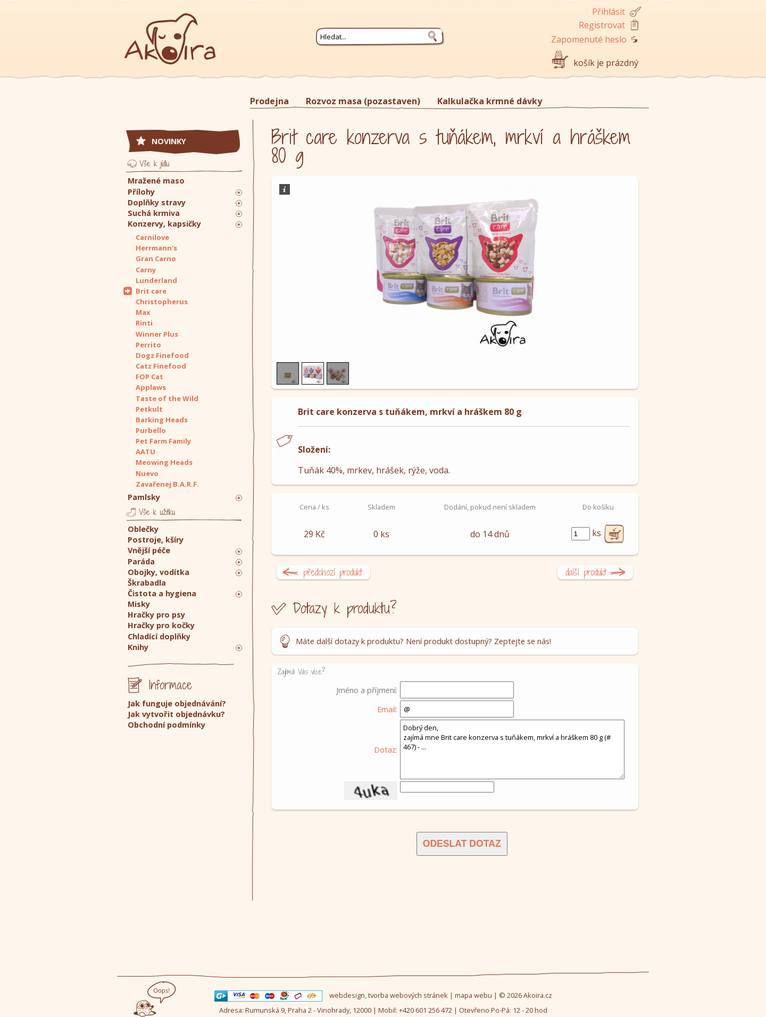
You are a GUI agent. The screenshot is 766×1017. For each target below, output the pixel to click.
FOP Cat (149, 376)
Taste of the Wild (167, 398)
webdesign (347, 995)
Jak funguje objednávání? (177, 703)
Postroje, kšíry (156, 540)
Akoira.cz (537, 995)
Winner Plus (157, 334)
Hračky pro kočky (161, 625)
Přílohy (141, 192)
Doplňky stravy (157, 202)
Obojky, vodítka (158, 572)
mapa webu (473, 995)
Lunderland (156, 280)
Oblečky (143, 529)
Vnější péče (149, 550)
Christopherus (162, 301)
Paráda (141, 561)
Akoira (170, 33)
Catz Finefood (161, 366)
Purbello (151, 430)
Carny (146, 269)
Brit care (151, 291)
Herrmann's (156, 248)
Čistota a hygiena (162, 593)
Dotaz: (385, 749)
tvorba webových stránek (408, 995)
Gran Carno (156, 258)
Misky (139, 604)
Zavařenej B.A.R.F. (167, 484)
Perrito (148, 344)
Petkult (149, 409)
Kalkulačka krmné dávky (489, 101)
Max (143, 312)
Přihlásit (608, 12)
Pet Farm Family (163, 441)
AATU (145, 451)
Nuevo (147, 473)
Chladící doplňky (159, 636)
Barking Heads (162, 419)
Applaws (151, 387)
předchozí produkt (332, 572)
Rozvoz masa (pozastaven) (363, 101)
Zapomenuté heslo (589, 39)
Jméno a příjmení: (366, 690)
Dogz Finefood (162, 355)
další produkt (585, 572)
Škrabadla (147, 583)
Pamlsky (144, 497)
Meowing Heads (164, 462)
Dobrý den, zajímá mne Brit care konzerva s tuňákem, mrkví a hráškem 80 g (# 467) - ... (512, 749)
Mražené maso (156, 181)
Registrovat (602, 25)
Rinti (144, 323)
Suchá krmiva (154, 213)
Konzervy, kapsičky (164, 224)
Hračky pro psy (156, 615)
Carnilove (152, 237)
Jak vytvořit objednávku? (176, 714)
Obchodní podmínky (166, 725)
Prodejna (269, 101)
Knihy (138, 647)
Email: (387, 709)
